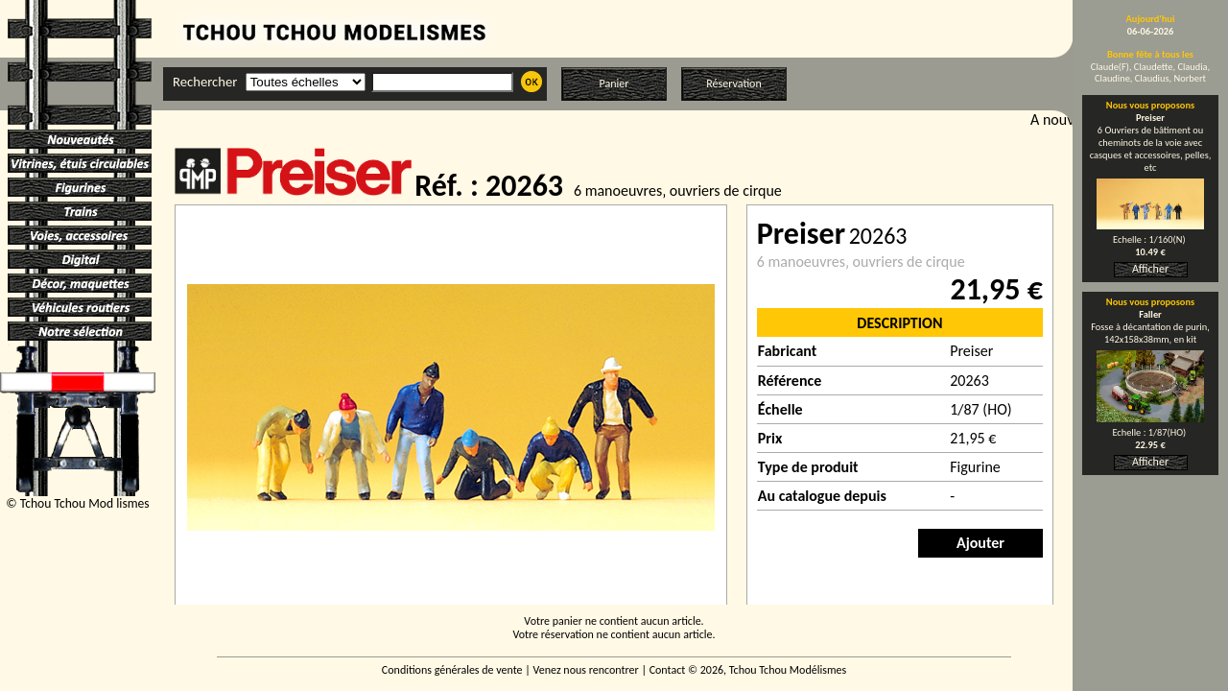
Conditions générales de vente (452, 670)
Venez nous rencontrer (586, 670)
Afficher (1150, 268)
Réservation (733, 83)
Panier (614, 83)
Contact (667, 670)
